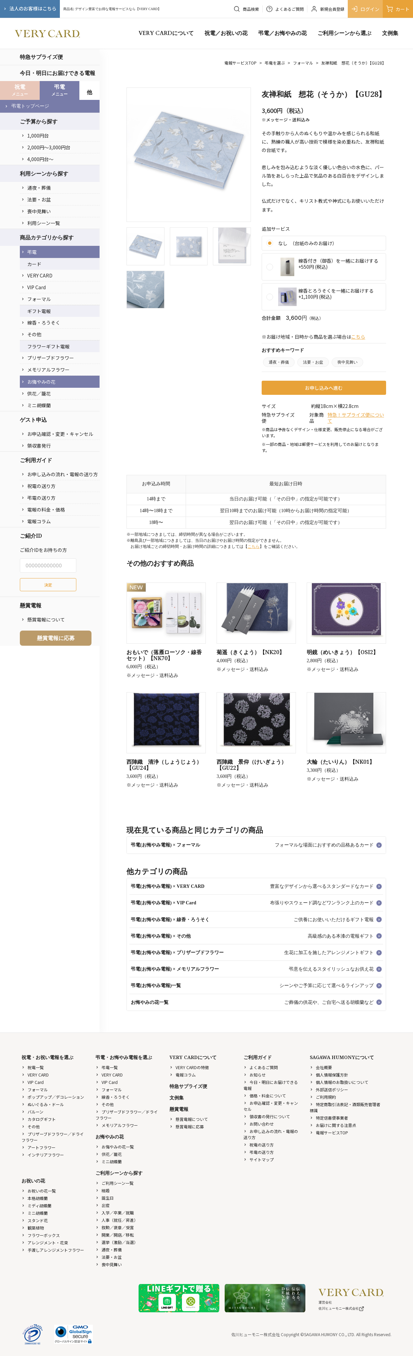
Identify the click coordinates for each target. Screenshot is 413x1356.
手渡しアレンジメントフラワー (53, 1250)
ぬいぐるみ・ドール (43, 1104)
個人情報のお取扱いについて (339, 1082)
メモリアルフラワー (45, 369)
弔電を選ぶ (275, 63)
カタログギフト (39, 1119)
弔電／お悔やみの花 (282, 33)
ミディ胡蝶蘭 (36, 1205)
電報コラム (36, 521)
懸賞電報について (43, 619)
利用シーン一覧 (40, 223)
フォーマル (36, 299)
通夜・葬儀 (36, 187)
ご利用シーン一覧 (115, 1183)
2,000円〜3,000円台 (45, 147)
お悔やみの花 (38, 381)
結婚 (103, 1190)
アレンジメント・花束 (45, 1242)
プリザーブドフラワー (47, 357)
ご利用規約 (323, 1097)
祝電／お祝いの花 (226, 33)
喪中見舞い (36, 211)
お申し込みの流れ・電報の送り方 (59, 474)
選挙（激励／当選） (117, 1242)
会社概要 (321, 1067)
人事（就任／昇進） (117, 1220)
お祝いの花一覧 (39, 1191)
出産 (103, 1205)
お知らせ (254, 1075)
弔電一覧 (107, 1067)
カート (398, 8)
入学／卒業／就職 (115, 1212)
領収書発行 (36, 445)
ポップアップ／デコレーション (53, 1097)
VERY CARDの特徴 (189, 1067)
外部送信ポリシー (329, 1089)
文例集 (390, 33)
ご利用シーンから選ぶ (344, 33)
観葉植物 (33, 1228)
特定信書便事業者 (329, 1118)
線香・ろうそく (40, 322)
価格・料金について (264, 1095)
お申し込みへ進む (324, 387)
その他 (31, 334)
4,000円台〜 (37, 159)
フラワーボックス (41, 1235)
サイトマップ (258, 1159)
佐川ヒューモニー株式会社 (341, 1308)
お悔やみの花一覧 (115, 1147)
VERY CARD (36, 275)
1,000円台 (35, 135)
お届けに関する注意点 (333, 1125)
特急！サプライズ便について (356, 417)
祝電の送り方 (38, 486)
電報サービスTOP (240, 63)
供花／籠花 (36, 393)
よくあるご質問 (260, 1067)
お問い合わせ (258, 1124)
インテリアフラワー (43, 1155)
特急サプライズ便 (41, 57)
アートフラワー (38, 1147)
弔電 (29, 252)
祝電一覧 (33, 1067)
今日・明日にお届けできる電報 (57, 73)
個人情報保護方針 (329, 1075)
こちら (358, 336)
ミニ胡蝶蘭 (36, 405)
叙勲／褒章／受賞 (115, 1227)
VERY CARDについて (166, 33)
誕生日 (105, 1198)
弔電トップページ (27, 106)
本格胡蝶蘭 (35, 1198)
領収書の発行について (266, 1116)
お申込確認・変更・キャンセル (57, 433)
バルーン (32, 1112)
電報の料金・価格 (43, 509)
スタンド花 (35, 1220)
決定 (48, 585)
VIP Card (33, 287)
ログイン (365, 8)
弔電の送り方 (38, 497)
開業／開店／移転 (115, 1235)
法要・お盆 (36, 199)
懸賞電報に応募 (56, 638)
